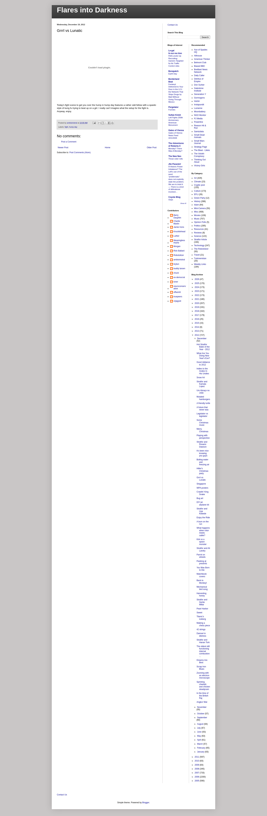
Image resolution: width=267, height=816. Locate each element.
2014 (197, 327)
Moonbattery (200, 111)
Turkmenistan (200, 258)
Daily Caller (199, 75)
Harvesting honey (201, 594)
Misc (196, 212)
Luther (176, 236)
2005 (197, 781)
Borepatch (173, 71)
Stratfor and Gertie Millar (202, 602)
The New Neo (174, 156)
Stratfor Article (200, 239)
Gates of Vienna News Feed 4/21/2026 (175, 135)
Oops (170, 200)
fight (66, 127)
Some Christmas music (202, 422)
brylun (176, 264)
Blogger (145, 802)
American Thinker (202, 59)
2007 (197, 773)
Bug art (200, 498)
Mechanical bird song (202, 588)
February (201, 748)
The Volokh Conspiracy (199, 154)
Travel (197, 255)
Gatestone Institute (198, 89)
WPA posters (202, 488)
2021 (197, 299)
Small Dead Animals (199, 136)
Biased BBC (199, 66)
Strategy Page (200, 147)
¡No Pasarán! (174, 164)
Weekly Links (200, 264)
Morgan (177, 246)
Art (195, 178)
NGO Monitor (200, 115)
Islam (196, 205)
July (199, 728)
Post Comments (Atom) (80, 152)
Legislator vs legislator (202, 414)
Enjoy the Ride (203, 517)
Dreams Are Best (202, 661)
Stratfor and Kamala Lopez (202, 384)
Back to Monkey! (202, 581)
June (199, 732)
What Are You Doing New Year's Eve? (203, 355)
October (201, 713)
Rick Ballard (179, 251)
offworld (177, 292)
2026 (197, 279)
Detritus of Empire (198, 80)
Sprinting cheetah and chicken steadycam (203, 685)
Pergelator (173, 107)
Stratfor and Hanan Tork (203, 641)
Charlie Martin (177, 222)
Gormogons (199, 98)
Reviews (198, 233)
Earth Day (172, 74)
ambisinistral (179, 259)
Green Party (199, 198)
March (200, 744)
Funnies (171, 110)
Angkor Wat (202, 702)
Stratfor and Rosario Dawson (202, 444)
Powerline (198, 122)
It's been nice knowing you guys (202, 453)
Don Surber (199, 85)
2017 (197, 315)
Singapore (201, 484)
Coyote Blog (174, 197)
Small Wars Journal (199, 142)
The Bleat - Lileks (202, 150)
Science (197, 236)
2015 (197, 323)
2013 (197, 331)
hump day (73, 127)
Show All (183, 203)
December (201, 338)
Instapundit (199, 104)
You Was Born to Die (203, 568)
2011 (197, 757)
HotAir (197, 101)
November (201, 707)
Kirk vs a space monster (201, 541)
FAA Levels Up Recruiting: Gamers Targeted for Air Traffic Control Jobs (175, 61)
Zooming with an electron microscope (203, 675)
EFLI (196, 194)
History (197, 201)
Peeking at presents (202, 562)
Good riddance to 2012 (203, 363)
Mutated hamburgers (203, 398)
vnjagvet (177, 301)
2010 (197, 761)
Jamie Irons (179, 227)
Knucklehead (179, 231)
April (199, 740)
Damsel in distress (201, 634)
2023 (197, 291)
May (199, 736)
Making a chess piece (203, 624)
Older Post (151, 147)
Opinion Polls (200, 222)
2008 (197, 769)
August (200, 724)
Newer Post (63, 147)
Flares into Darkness (92, 10)
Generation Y (200, 94)
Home (107, 147)
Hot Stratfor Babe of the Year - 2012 (203, 347)
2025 (197, 283)
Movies (197, 215)
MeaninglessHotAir (179, 241)
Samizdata (199, 131)
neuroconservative (180, 287)
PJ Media (198, 118)
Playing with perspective (203, 436)
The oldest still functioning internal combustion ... (203, 651)
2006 (197, 777)
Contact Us (173, 25)
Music (196, 219)
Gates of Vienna (176, 130)
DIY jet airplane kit (203, 503)
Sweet (199, 612)
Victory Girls (199, 165)
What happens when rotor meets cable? (203, 531)
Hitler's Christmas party (202, 471)
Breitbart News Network (201, 70)
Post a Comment (68, 142)
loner (176, 282)
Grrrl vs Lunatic (201, 478)
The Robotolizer (201, 249)
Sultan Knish (174, 115)
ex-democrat (179, 277)
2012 (197, 335)
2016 (197, 319)
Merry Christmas (202, 430)
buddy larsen (179, 268)
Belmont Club (200, 62)
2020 (197, 303)
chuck (176, 273)
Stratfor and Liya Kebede (202, 511)
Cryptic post (199, 185)
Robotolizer (179, 255)
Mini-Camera (200, 208)
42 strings (201, 629)
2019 (197, 307)
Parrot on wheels (201, 555)
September (202, 717)
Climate (197, 181)
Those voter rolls (175, 159)
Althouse (198, 56)
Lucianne (198, 108)
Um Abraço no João (203, 391)
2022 (197, 295)
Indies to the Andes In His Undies (203, 371)
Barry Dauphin (177, 216)
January (201, 752)
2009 (197, 765)
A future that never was (202, 408)
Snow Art (201, 377)
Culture (197, 191)
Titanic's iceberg (201, 617)
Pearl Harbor (202, 608)
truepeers (178, 296)
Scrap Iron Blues (201, 667)
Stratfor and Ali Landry (203, 549)
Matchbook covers (202, 575)
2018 (197, 311)
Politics (197, 226)
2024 (197, 287)
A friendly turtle (203, 403)
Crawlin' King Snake (202, 493)
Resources (199, 229)
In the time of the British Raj (202, 695)
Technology (199, 245)
